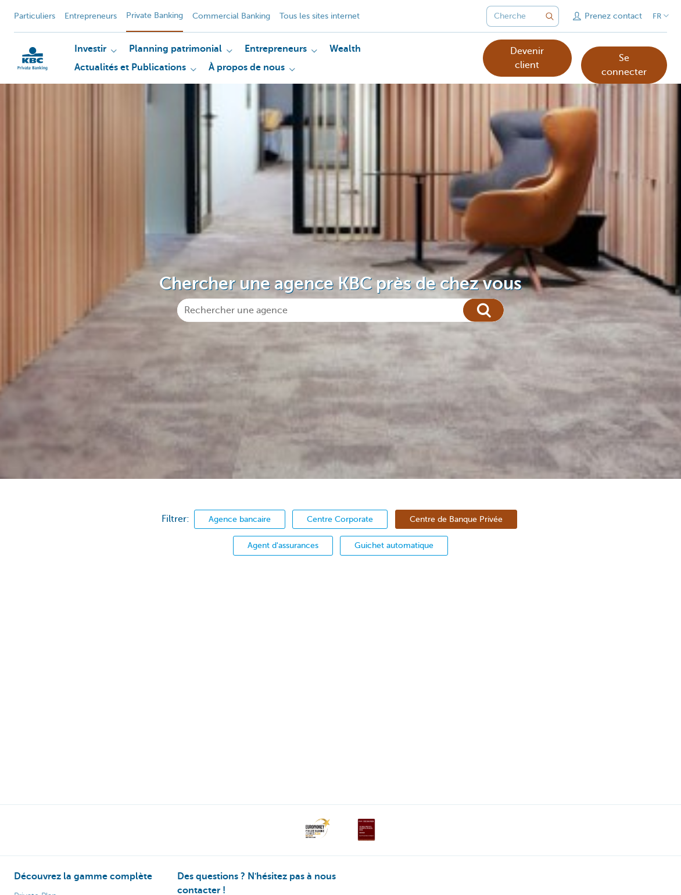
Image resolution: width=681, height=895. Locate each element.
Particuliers (34, 16)
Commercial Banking (231, 16)
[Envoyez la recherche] (549, 16)
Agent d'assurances (283, 545)
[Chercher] (483, 309)
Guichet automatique (393, 545)
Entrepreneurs (90, 16)
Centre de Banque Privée (456, 519)
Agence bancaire (240, 519)
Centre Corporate (340, 519)
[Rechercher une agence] (340, 309)
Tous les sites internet (319, 16)
